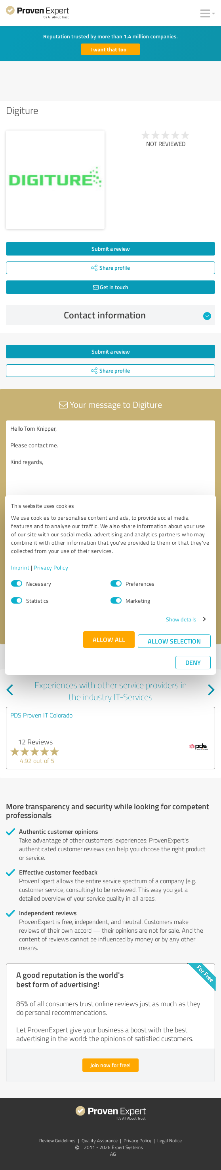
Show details (181, 619)
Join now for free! (110, 1065)
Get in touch (110, 287)
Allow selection (174, 641)
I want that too (108, 49)
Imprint (20, 567)
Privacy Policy (51, 567)
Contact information (137, 315)
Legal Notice (169, 1140)
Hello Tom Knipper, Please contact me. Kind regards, (110, 464)
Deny (193, 662)
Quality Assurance (100, 1140)
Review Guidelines (57, 1140)
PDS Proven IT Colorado (41, 715)
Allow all (109, 639)
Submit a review (110, 248)
